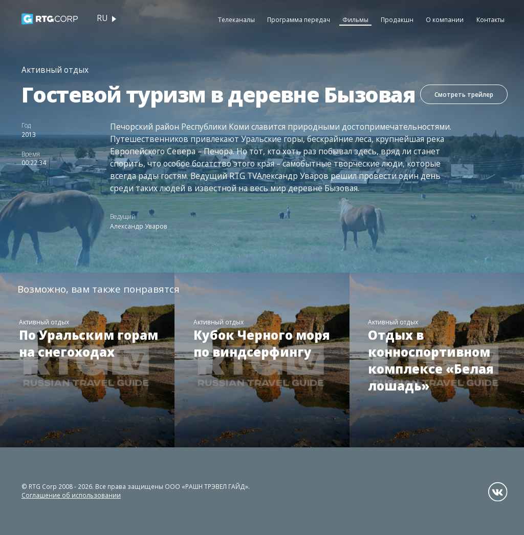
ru (102, 18)
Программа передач (298, 19)
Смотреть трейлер (463, 95)
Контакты (490, 19)
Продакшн (397, 19)
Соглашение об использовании (71, 495)
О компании (445, 19)
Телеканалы (236, 19)
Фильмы (355, 19)
